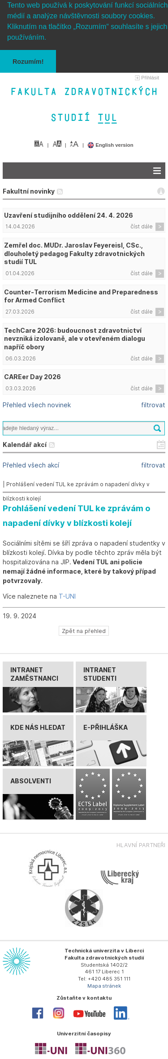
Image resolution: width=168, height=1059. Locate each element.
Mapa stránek (104, 986)
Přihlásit (150, 77)
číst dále (141, 226)
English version (110, 145)
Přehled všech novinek (37, 405)
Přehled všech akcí (31, 465)
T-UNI (67, 596)
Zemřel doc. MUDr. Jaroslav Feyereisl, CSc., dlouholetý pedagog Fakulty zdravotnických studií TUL (74, 253)
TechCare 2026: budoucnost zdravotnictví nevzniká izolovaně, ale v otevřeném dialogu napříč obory (74, 339)
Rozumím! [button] (28, 61)
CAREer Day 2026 (32, 377)
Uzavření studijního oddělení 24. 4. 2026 (68, 215)
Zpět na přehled (84, 631)
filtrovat (153, 405)
